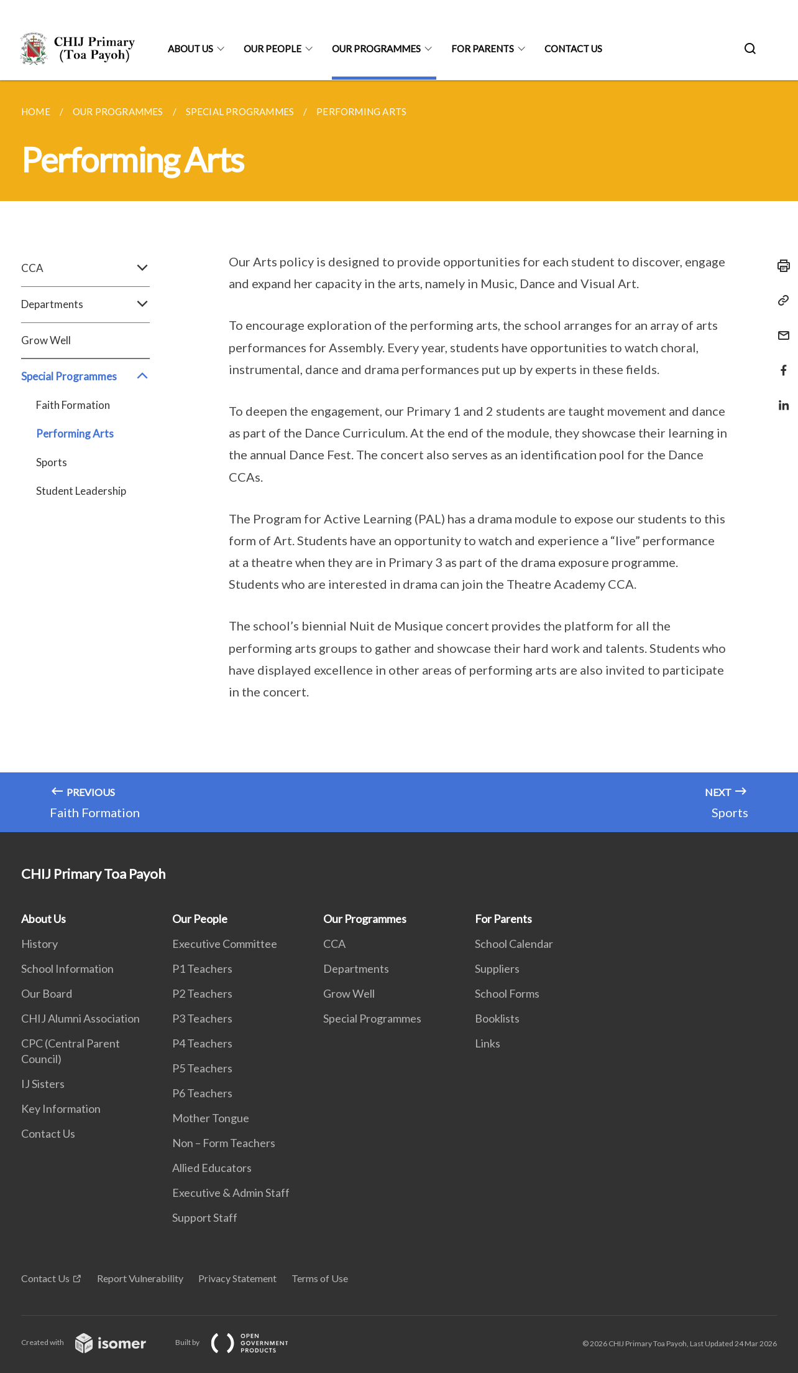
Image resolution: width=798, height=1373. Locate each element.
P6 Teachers (202, 1093)
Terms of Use (319, 1278)
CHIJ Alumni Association (80, 1018)
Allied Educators (212, 1167)
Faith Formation (73, 404)
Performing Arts (75, 433)
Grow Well (46, 340)
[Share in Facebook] (780, 362)
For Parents (482, 48)
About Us (190, 48)
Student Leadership (81, 490)
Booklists (497, 1018)
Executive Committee (224, 943)
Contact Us (573, 48)
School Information (67, 968)
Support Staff (204, 1217)
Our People (272, 48)
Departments (85, 304)
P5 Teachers (202, 1068)
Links (487, 1043)
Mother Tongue (210, 1118)
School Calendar (514, 943)
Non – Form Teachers (223, 1143)
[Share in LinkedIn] (780, 397)
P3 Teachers (202, 1018)
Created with (93, 1342)
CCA (85, 268)
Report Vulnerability (140, 1278)
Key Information (61, 1108)
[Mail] (780, 328)
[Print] (780, 266)
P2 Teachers (202, 993)
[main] (399, 456)
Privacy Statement (237, 1278)
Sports (51, 462)
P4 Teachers (202, 1043)
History (39, 943)
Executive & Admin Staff (231, 1192)
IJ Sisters (43, 1083)
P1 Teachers (202, 968)
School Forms (507, 993)
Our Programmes (376, 48)
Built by (241, 1342)
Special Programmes (85, 377)
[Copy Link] (780, 301)
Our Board (46, 993)
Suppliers (497, 968)
